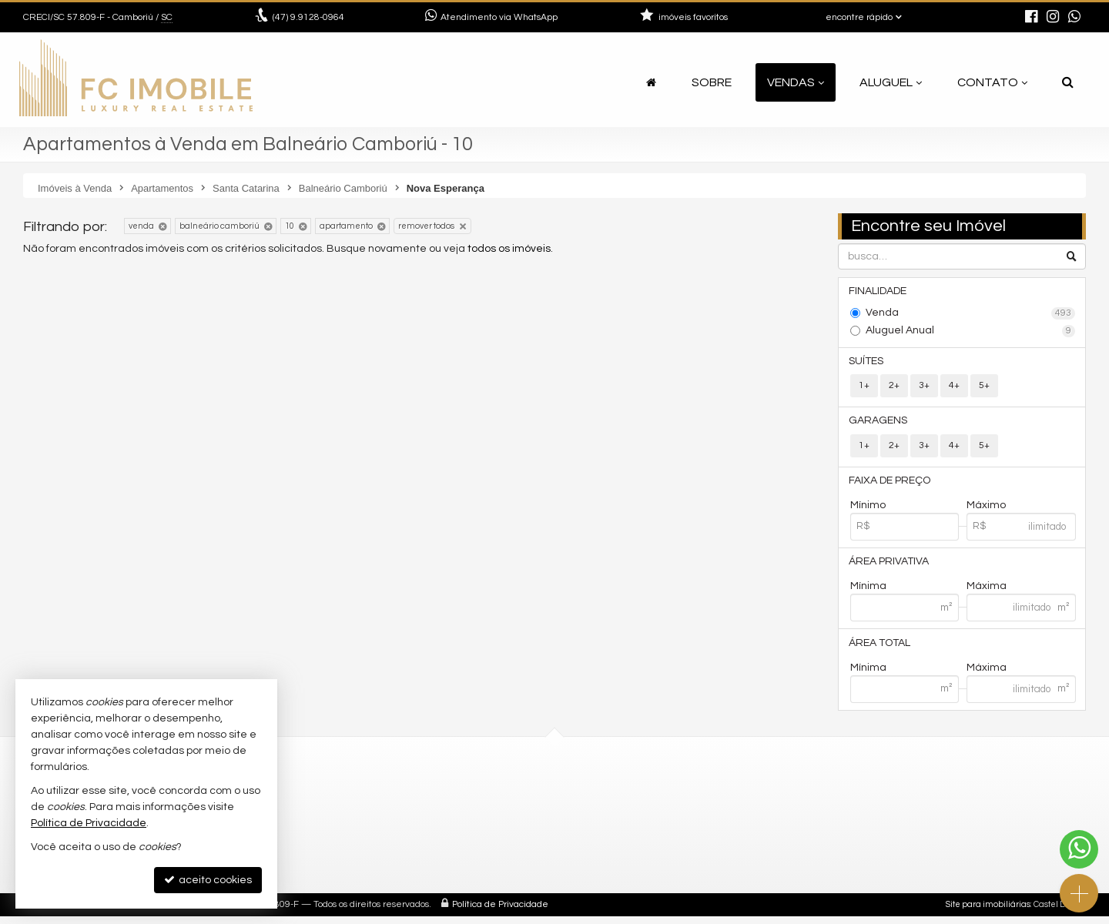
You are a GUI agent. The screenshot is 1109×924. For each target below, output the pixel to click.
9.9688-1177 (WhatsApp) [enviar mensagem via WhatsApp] (653, 814)
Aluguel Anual (971, 332)
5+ (984, 388)
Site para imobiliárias (988, 912)
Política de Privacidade (500, 912)
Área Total (881, 649)
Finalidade (879, 291)
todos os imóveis (509, 248)
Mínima (868, 592)
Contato (992, 82)
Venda (971, 314)
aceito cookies (208, 880)
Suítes (867, 362)
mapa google (344, 851)
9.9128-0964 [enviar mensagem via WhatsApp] (308, 17)
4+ (954, 388)
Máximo (986, 509)
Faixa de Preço (891, 484)
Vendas (795, 82)
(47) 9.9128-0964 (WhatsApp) (653, 796)
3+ (924, 388)
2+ (894, 388)
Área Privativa (890, 566)
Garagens (879, 423)
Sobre (712, 82)
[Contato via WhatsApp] (1079, 849)
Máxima (987, 592)
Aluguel (890, 82)
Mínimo (868, 509)
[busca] (1067, 82)
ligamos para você (628, 851)
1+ (864, 388)
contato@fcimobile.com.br (649, 833)
